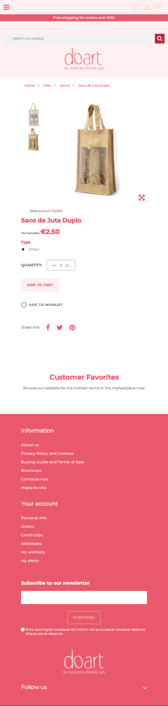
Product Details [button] (45, 348)
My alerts (30, 561)
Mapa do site (33, 488)
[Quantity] (61, 265)
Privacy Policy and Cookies (47, 454)
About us (30, 445)
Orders (27, 527)
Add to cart (40, 285)
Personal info (34, 518)
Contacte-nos (34, 479)
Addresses (31, 544)
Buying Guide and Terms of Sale (52, 462)
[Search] (78, 38)
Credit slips (32, 535)
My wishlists (33, 552)
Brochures (31, 471)
